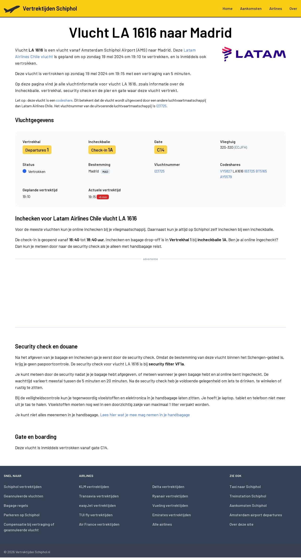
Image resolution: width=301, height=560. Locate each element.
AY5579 (226, 176)
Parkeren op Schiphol (22, 514)
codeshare (64, 100)
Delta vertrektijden (168, 486)
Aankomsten (251, 8)
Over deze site (241, 524)
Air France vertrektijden (99, 524)
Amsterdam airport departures (256, 514)
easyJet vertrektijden (97, 505)
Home (228, 8)
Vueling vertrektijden (170, 505)
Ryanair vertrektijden (170, 496)
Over (293, 8)
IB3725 (249, 171)
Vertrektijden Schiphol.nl (33, 552)
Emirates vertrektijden (171, 514)
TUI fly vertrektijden (96, 514)
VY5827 (226, 171)
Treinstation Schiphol (248, 496)
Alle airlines (162, 524)
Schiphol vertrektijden (23, 486)
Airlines (275, 8)
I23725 (161, 106)
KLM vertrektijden (94, 486)
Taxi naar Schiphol (245, 486)
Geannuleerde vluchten (23, 496)
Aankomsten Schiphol (248, 505)
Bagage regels (16, 505)
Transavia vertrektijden (99, 496)
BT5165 (261, 171)
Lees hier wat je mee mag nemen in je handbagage (145, 414)
